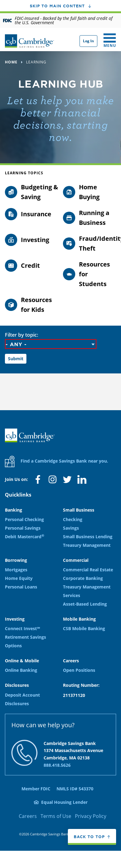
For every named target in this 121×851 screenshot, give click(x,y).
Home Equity (19, 578)
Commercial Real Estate (88, 570)
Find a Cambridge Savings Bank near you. (56, 461)
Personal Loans (21, 587)
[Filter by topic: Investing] (31, 240)
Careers (28, 816)
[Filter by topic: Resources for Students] (89, 274)
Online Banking (21, 670)
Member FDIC (35, 789)
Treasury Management (87, 545)
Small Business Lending (87, 536)
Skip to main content (57, 5)
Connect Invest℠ (22, 628)
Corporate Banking (83, 578)
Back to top (89, 836)
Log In (88, 40)
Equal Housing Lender (64, 802)
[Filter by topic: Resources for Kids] (31, 305)
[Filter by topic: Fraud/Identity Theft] (89, 243)
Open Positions (79, 670)
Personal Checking (24, 519)
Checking (72, 519)
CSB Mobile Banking (84, 628)
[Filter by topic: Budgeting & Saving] (31, 192)
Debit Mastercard (24, 536)
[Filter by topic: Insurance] (31, 214)
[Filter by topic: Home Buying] (89, 192)
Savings (71, 528)
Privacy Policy (90, 816)
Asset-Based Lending (85, 604)
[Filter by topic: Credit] (31, 265)
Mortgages (16, 570)
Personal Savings (23, 528)
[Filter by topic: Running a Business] (89, 218)
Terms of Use (56, 816)
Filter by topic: (21, 334)
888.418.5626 (57, 765)
